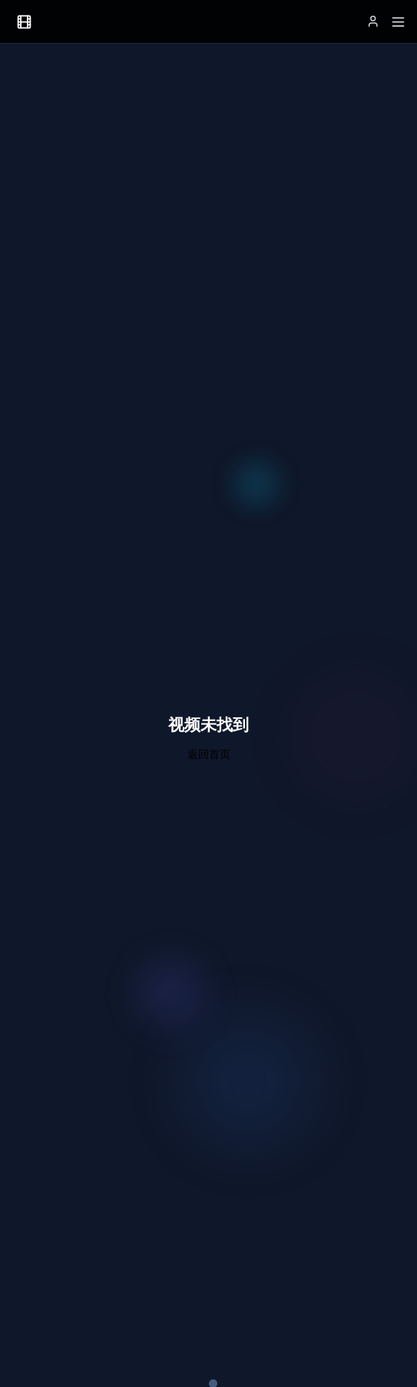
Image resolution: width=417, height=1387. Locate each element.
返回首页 (208, 753)
